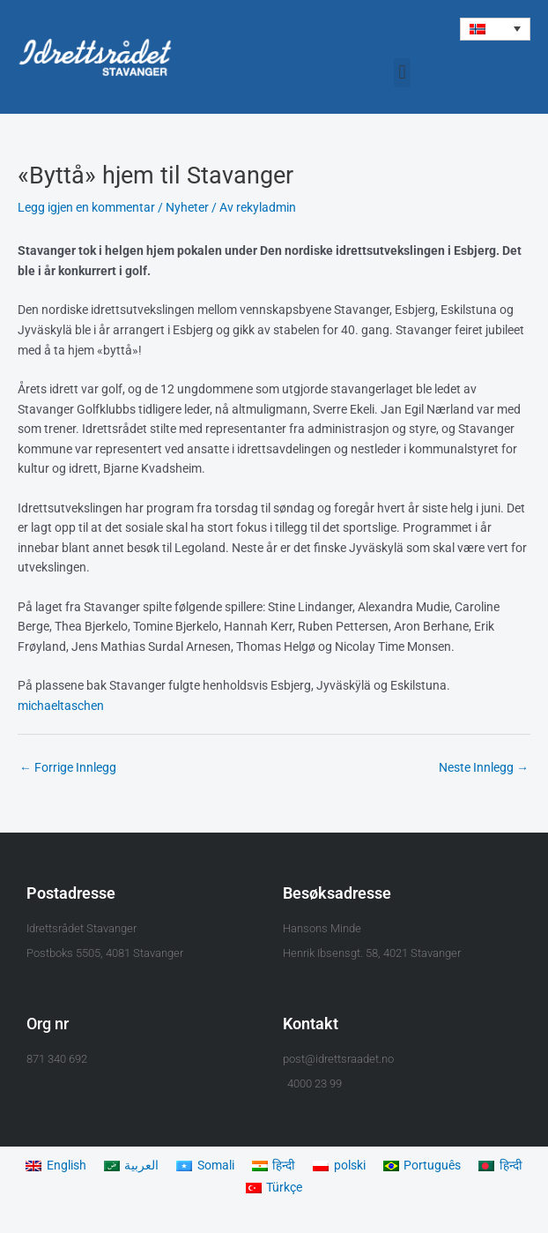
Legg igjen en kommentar (86, 207)
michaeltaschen (61, 706)
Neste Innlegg (484, 767)
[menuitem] (495, 29)
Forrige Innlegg (67, 767)
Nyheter (187, 207)
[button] (402, 72)
